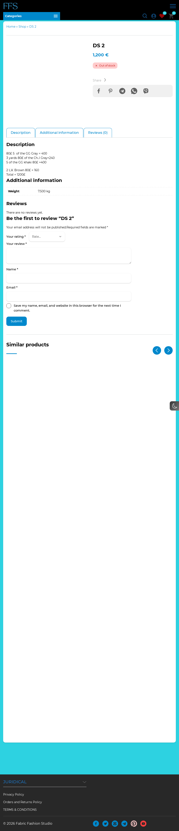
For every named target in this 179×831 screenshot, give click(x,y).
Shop (22, 28)
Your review (16, 272)
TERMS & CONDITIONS (20, 810)
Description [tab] (21, 161)
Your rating (16, 265)
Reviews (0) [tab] (98, 161)
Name (12, 298)
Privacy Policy (13, 794)
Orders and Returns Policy (22, 802)
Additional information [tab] (59, 161)
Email (11, 316)
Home (10, 28)
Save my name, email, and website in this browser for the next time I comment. (67, 336)
